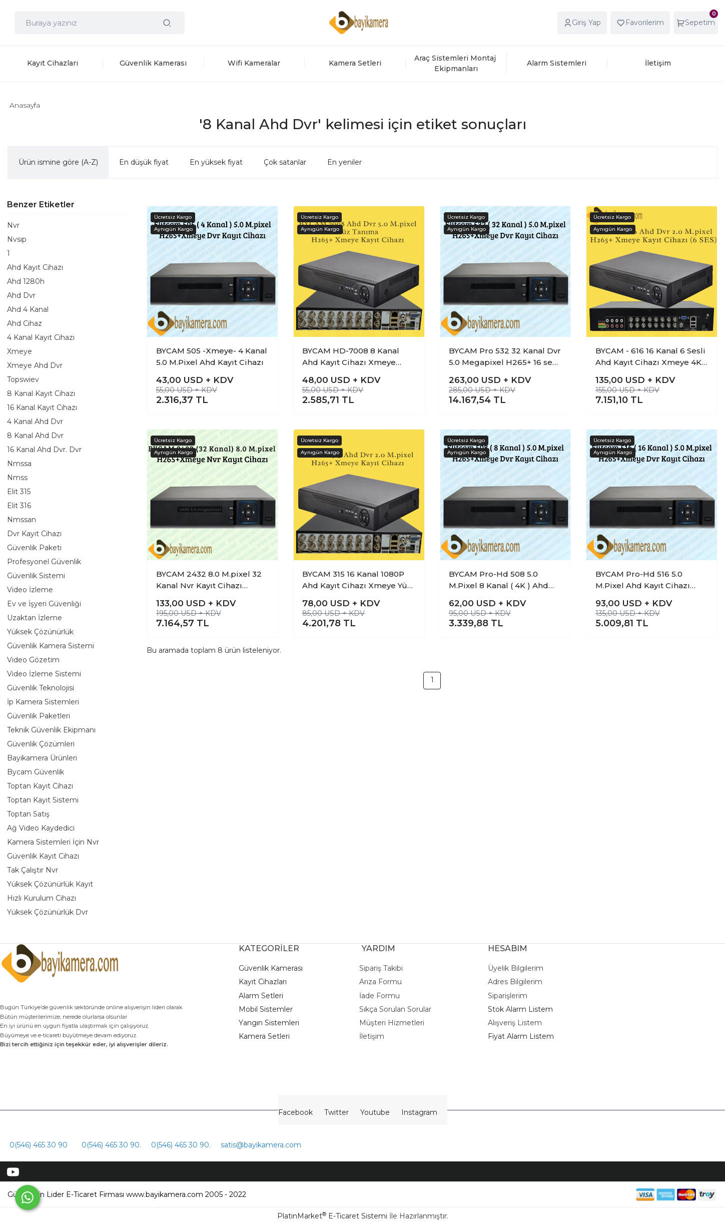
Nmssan (21, 519)
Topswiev (23, 379)
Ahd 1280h (26, 281)
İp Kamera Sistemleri (43, 701)
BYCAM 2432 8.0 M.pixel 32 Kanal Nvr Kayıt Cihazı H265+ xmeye (209, 580)
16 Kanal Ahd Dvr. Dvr (44, 449)
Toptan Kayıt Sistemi (43, 799)
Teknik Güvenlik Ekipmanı (51, 729)
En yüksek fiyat (216, 162)
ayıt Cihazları (265, 981)
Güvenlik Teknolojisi (40, 687)
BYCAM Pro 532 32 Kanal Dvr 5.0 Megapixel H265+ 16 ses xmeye (505, 357)
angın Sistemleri (271, 1022)
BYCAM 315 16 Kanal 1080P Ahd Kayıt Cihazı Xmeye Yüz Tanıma (357, 580)
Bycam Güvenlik (35, 771)
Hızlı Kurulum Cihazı (41, 898)
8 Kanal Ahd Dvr (35, 435)
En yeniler (344, 162)
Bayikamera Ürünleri (42, 757)
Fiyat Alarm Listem (521, 1036)
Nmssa (19, 463)
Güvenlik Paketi (34, 547)
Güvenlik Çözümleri (41, 743)
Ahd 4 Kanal (28, 309)
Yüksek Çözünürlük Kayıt (50, 884)
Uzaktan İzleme (34, 617)
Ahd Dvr (21, 295)
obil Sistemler (269, 1009)
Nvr (13, 225)
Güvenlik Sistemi (36, 575)
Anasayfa (25, 105)
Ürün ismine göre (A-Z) (58, 162)
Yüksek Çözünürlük (40, 631)
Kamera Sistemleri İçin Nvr (53, 842)
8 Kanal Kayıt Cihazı (41, 393)
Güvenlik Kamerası (271, 968)
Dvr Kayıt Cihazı (34, 533)
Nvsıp (17, 239)
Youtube (375, 1112)
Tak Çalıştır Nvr (32, 870)
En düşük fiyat (144, 162)
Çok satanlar (285, 162)
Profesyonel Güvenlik (44, 561)
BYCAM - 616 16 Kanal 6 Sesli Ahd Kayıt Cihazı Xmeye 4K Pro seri (650, 357)
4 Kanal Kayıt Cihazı (41, 337)
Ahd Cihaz (24, 323)
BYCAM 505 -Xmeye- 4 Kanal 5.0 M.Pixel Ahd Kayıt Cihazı (211, 356)
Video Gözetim (33, 659)
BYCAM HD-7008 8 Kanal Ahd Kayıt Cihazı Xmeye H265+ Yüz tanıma (350, 357)
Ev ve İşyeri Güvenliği (44, 603)
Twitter (336, 1112)
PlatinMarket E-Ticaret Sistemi (332, 1215)
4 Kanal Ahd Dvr (35, 421)
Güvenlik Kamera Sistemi (50, 645)
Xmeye (19, 351)
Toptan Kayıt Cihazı (40, 785)
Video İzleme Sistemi (44, 673)
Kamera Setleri (264, 1036)
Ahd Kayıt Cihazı (35, 267)
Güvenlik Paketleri (38, 715)
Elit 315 (19, 491)
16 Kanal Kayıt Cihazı (42, 407)
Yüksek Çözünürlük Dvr (47, 912)
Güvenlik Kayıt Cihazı (43, 856)
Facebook (295, 1112)
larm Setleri (263, 995)
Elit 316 (19, 505)
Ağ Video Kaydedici (41, 828)
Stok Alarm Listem (520, 1009)
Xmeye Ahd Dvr (35, 365)
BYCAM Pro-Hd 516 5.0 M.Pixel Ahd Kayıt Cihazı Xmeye (642, 580)
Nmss (17, 477)
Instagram (419, 1112)
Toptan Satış (28, 814)
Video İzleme (30, 589)
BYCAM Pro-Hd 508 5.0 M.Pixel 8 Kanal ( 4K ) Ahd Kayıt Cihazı (498, 580)
